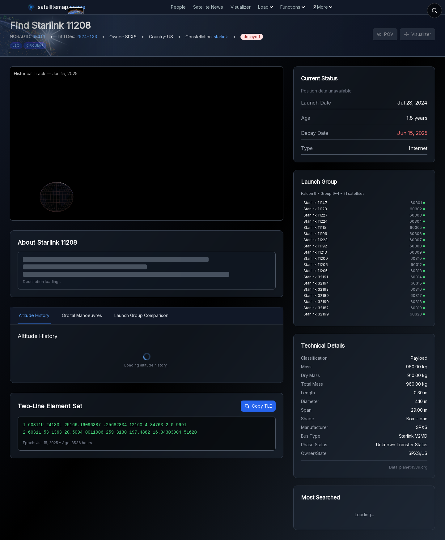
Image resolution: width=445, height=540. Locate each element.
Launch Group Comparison (141, 315)
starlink (221, 36)
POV (385, 34)
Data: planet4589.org (408, 467)
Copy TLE (258, 406)
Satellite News (208, 7)
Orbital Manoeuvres (82, 315)
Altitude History (34, 315)
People (178, 7)
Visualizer (241, 7)
